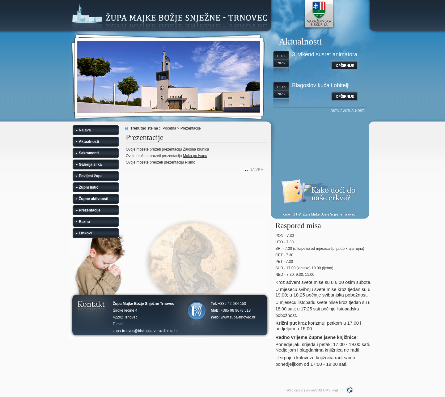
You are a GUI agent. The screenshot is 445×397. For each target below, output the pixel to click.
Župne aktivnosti (93, 199)
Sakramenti (89, 153)
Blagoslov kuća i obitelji (321, 85)
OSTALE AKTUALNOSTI (348, 111)
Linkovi (85, 233)
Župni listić (88, 187)
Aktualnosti (89, 141)
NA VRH (256, 170)
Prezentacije (89, 210)
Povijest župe (91, 176)
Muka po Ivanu (195, 156)
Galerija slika (90, 164)
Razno (84, 222)
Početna (169, 128)
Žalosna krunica (196, 149)
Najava (85, 130)
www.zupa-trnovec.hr (238, 317)
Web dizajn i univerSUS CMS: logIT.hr (315, 390)
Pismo (190, 162)
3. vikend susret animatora (324, 54)
